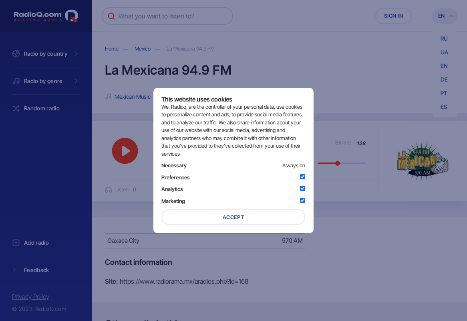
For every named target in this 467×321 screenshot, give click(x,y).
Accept (233, 217)
